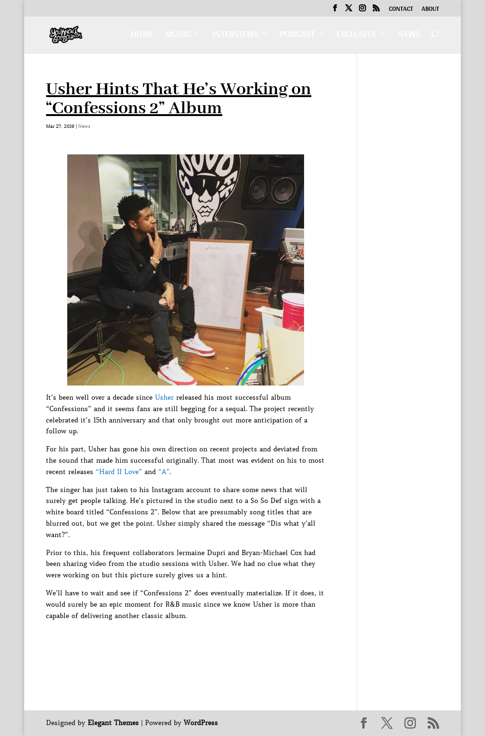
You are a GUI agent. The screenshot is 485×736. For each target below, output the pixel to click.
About (430, 10)
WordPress (201, 722)
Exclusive (356, 36)
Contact (401, 10)
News (409, 36)
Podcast (297, 36)
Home (142, 36)
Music (177, 36)
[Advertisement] (218, 642)
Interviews (235, 36)
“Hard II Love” (119, 471)
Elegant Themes (113, 722)
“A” (164, 471)
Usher (164, 397)
